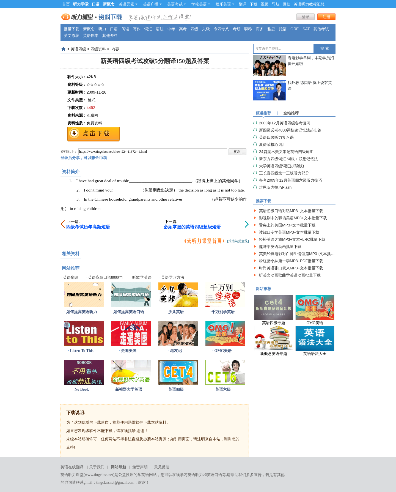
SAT (306, 29)
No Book (82, 389)
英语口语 (214, 475)
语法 (160, 29)
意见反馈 (161, 467)
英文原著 (71, 35)
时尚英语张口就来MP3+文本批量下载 (291, 268)
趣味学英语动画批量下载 (280, 246)
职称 (248, 29)
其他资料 (110, 35)
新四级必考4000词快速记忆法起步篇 (290, 130)
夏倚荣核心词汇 (272, 144)
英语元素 (128, 4)
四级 (194, 29)
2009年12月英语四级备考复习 (284, 123)
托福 (283, 29)
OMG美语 (223, 351)
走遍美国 (128, 351)
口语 (114, 29)
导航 (275, 4)
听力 (102, 29)
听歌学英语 (142, 277)
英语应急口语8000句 (105, 277)
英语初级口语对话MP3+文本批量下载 (291, 211)
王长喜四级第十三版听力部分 (284, 173)
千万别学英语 (223, 312)
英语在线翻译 (72, 467)
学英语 (143, 475)
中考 (171, 29)
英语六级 (223, 389)
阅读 (125, 29)
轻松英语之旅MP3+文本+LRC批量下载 (292, 239)
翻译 (242, 4)
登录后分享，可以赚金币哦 (84, 157)
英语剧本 (90, 35)
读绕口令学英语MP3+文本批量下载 (289, 232)
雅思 (271, 29)
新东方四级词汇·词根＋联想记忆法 (288, 159)
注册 (326, 17)
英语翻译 (70, 277)
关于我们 (97, 467)
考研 (237, 29)
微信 (286, 4)
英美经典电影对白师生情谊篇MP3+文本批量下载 (300, 254)
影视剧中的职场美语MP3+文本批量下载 (293, 218)
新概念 (89, 29)
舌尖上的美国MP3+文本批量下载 (287, 225)
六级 (206, 29)
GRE (294, 29)
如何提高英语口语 (128, 312)
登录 (305, 17)
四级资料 (98, 49)
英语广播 (152, 4)
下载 (253, 4)
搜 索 (324, 49)
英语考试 (176, 4)
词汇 (148, 29)
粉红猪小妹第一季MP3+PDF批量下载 (291, 261)
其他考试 (321, 29)
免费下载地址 (93, 134)
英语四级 (78, 49)
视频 (264, 4)
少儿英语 (176, 312)
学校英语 (200, 4)
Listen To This (81, 351)
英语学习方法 (172, 277)
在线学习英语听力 (187, 475)
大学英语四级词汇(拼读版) (281, 166)
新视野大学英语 (128, 389)
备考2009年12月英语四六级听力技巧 (290, 180)
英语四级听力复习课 (276, 137)
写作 (137, 29)
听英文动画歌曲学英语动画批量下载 (290, 275)
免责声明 (140, 467)
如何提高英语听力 (81, 312)
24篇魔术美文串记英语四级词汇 (286, 151)
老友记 (176, 351)
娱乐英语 (225, 4)
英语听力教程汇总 (309, 4)
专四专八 (221, 29)
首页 (66, 4)
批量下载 (71, 29)
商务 (259, 29)
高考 (183, 29)
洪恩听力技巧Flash (275, 187)
